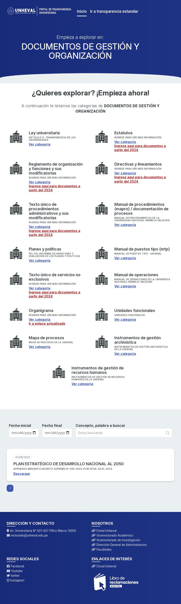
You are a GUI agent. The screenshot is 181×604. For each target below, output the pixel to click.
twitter (13, 575)
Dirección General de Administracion (119, 545)
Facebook (15, 566)
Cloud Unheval (104, 566)
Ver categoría (39, 144)
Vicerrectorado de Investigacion (116, 540)
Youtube (15, 571)
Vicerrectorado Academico (112, 535)
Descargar (21, 474)
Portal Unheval (104, 530)
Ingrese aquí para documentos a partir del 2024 (140, 148)
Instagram (15, 580)
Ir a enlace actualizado (47, 323)
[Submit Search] (167, 432)
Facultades (102, 549)
